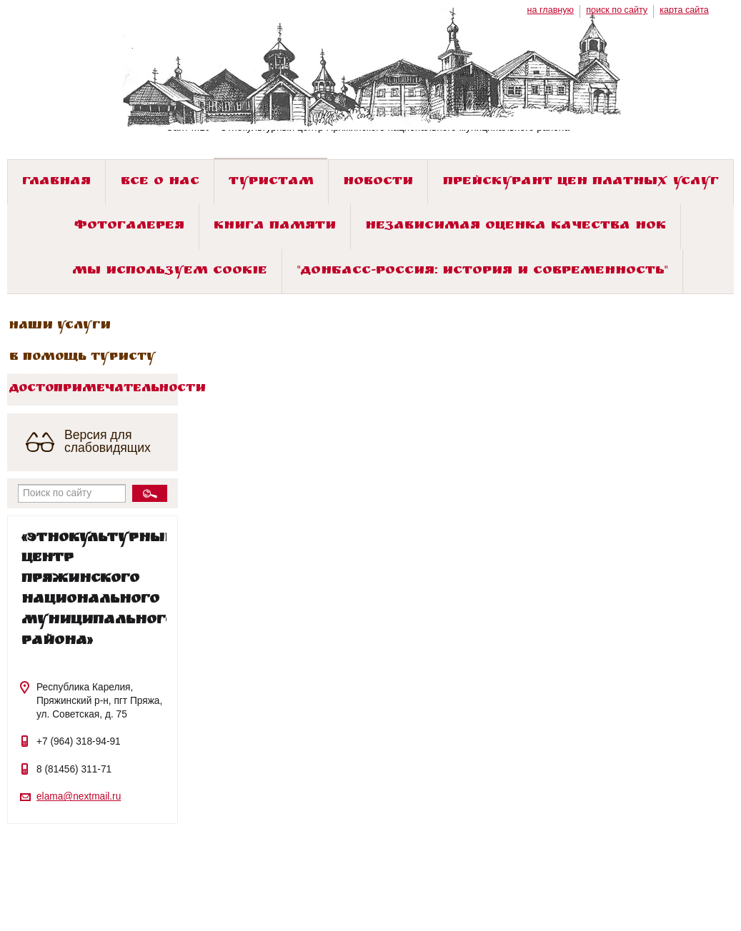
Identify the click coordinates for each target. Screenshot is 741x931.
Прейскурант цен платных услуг (581, 182)
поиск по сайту (616, 10)
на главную (550, 10)
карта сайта (684, 10)
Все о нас (160, 182)
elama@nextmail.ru (78, 796)
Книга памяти (275, 226)
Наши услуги (60, 326)
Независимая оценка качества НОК (515, 226)
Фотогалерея (129, 226)
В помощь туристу (82, 358)
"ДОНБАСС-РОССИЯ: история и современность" (482, 271)
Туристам (271, 182)
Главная (56, 182)
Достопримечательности (93, 389)
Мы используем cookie (169, 271)
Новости (378, 182)
